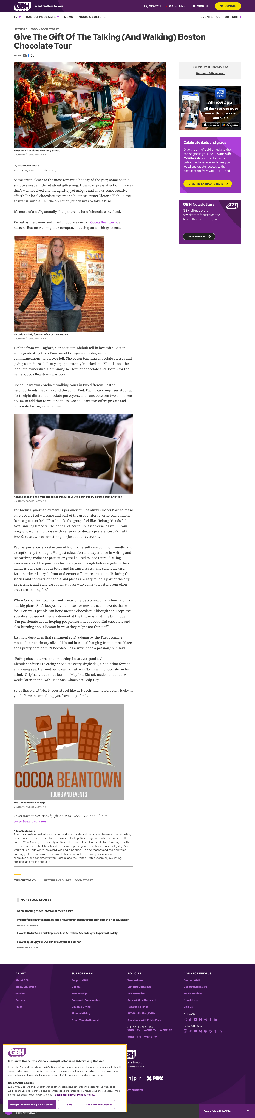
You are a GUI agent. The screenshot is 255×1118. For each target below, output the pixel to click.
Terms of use (135, 980)
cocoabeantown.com (30, 821)
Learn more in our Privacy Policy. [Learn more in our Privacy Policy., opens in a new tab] (75, 1094)
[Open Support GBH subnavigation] (240, 17)
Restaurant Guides (57, 880)
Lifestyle (20, 29)
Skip (69, 1104)
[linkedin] (215, 1019)
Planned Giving (81, 1013)
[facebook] (210, 1019)
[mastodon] (205, 1031)
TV (16, 17)
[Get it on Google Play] (230, 124)
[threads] (205, 1019)
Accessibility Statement (142, 1000)
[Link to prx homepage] (155, 1078)
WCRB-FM (150, 1036)
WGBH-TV (134, 1030)
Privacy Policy (136, 993)
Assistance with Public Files (144, 1020)
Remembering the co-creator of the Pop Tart (44, 911)
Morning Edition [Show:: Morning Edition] (27, 947)
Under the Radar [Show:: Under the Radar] (27, 925)
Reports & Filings (138, 1006)
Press (18, 1006)
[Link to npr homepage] (135, 1078)
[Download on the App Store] (211, 124)
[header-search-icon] (152, 6)
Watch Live (177, 6)
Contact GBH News (195, 986)
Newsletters (191, 1000)
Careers (20, 1000)
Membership (79, 993)
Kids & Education (25, 986)
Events (207, 17)
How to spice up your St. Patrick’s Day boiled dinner (49, 942)
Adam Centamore (28, 165)
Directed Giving (81, 1006)
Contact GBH (192, 980)
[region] (65, 1078)
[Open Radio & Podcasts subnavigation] (58, 17)
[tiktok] (190, 1019)
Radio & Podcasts (41, 17)
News (68, 17)
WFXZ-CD (166, 1030)
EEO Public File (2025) (141, 1013)
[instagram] (185, 1019)
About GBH (22, 980)
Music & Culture (92, 17)
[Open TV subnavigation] (20, 17)
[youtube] (195, 1019)
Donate (228, 6)
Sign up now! (197, 236)
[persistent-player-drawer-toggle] (227, 1111)
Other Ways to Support (85, 1020)
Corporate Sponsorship (86, 1000)
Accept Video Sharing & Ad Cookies (32, 1104)
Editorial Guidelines (139, 986)
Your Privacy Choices (127, 1090)
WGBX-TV (150, 1030)
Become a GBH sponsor (210, 73)
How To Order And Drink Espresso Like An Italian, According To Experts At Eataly (67, 933)
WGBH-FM (134, 1036)
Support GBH (227, 17)
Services (20, 993)
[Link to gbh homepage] (22, 6)
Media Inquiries (193, 993)
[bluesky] (200, 1019)
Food (34, 29)
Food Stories (50, 29)
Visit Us (188, 1006)
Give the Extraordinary (206, 183)
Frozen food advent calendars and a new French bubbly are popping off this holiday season (73, 920)
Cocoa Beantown (103, 222)
